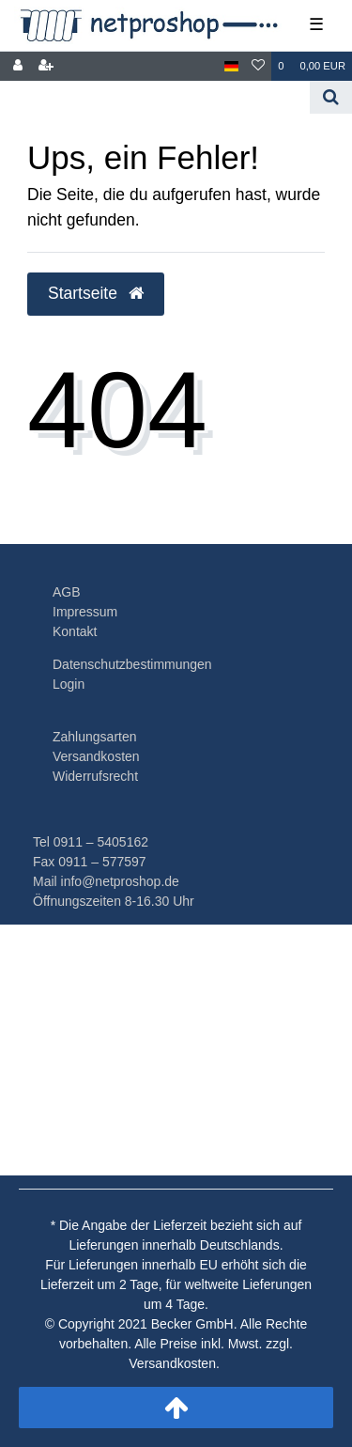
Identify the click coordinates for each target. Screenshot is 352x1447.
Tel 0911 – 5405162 (90, 841)
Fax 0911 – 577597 (89, 861)
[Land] (231, 66)
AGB (67, 591)
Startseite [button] (96, 293)
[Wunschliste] (258, 66)
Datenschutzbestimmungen (132, 664)
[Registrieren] (46, 66)
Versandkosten (96, 756)
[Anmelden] (18, 66)
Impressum (85, 611)
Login (68, 684)
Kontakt (75, 631)
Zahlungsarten (95, 736)
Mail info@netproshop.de (106, 881)
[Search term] (155, 97)
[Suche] (331, 97)
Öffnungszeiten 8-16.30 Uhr (113, 901)
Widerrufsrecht (95, 776)
